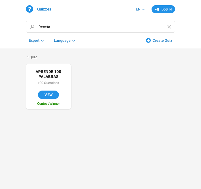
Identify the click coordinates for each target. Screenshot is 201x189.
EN (138, 9)
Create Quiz (162, 40)
